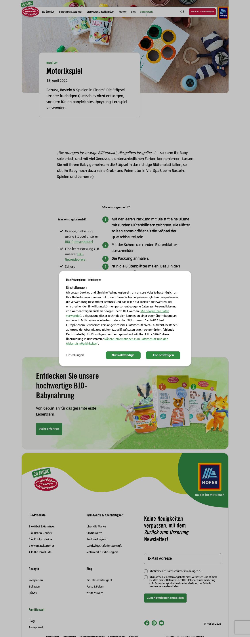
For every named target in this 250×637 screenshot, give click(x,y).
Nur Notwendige (123, 355)
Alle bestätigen (163, 355)
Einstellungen (75, 355)
